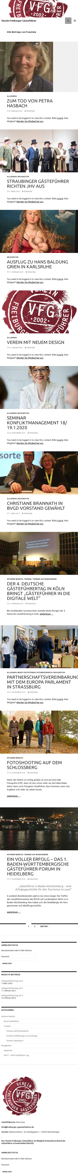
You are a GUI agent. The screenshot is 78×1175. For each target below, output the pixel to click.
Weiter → (45, 926)
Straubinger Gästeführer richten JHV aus (38, 184)
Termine (28, 579)
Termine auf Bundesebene (44, 579)
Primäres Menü (74, 20)
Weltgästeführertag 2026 (12, 981)
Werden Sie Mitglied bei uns (29, 121)
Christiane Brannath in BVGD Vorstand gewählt (36, 506)
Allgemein (12, 96)
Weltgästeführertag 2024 (12, 995)
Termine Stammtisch (14, 1041)
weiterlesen (46, 614)
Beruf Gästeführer (26, 672)
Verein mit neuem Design (35, 342)
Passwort (5, 956)
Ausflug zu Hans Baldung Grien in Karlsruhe (37, 264)
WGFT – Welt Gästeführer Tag (16, 1055)
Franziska (30, 111)
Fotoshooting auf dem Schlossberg (34, 765)
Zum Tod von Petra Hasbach (30, 103)
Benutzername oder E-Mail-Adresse (16, 950)
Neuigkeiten (23, 176)
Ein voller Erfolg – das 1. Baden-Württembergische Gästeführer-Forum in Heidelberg (38, 866)
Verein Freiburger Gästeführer (18, 20)
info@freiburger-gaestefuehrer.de (18, 1127)
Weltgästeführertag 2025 (12, 988)
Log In (60, 118)
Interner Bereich (15, 579)
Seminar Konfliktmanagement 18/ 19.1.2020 (37, 422)
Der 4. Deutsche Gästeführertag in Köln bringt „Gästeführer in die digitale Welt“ (38, 591)
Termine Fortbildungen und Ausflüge (21, 1036)
